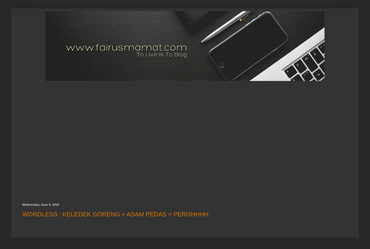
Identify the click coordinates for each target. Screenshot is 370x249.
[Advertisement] (56, 137)
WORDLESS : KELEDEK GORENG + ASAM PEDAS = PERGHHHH (115, 214)
